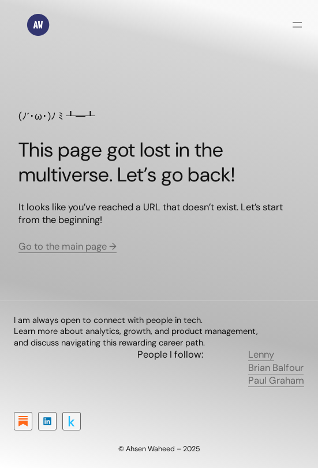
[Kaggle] (71, 421)
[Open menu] (297, 25)
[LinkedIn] (47, 421)
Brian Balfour (276, 368)
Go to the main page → (67, 246)
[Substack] (23, 421)
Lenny (261, 354)
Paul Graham (276, 380)
